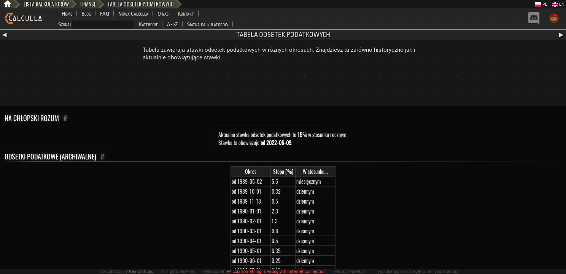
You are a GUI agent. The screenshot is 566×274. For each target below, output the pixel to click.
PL (541, 4)
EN (558, 4)
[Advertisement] (283, 85)
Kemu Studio (141, 271)
